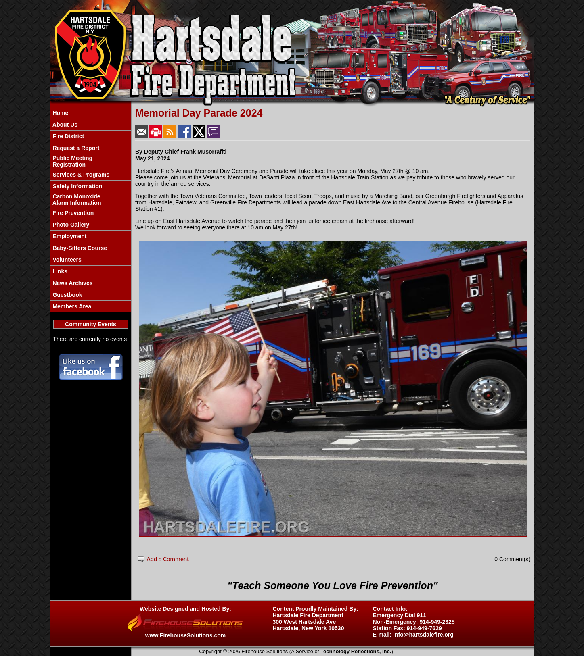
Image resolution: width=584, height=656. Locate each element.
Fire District (67, 136)
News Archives (72, 283)
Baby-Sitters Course (79, 248)
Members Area (71, 306)
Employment (69, 236)
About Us (64, 124)
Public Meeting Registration (72, 161)
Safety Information (77, 186)
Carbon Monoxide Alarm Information (76, 199)
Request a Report (75, 148)
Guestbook (66, 295)
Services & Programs (80, 174)
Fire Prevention (72, 213)
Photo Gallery (70, 224)
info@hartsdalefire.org (423, 634)
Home (60, 113)
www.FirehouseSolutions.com (185, 635)
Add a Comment (168, 559)
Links (59, 271)
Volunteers (66, 259)
